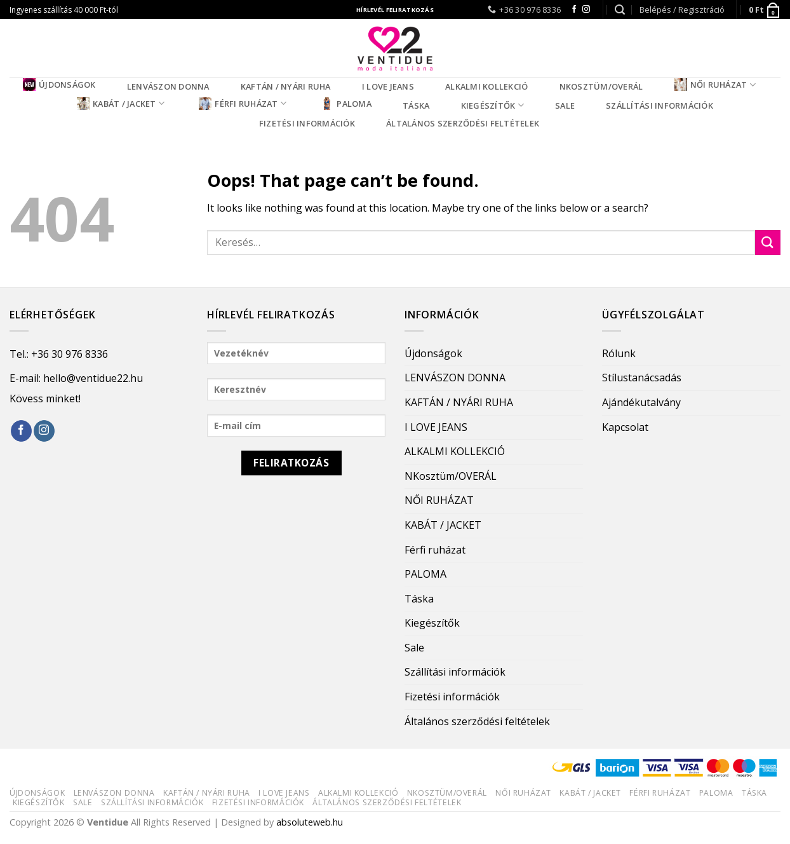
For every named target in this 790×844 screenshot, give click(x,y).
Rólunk (619, 353)
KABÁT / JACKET (120, 103)
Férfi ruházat (242, 103)
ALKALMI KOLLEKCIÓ (486, 86)
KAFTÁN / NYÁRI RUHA (286, 86)
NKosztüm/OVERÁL (601, 86)
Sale (565, 105)
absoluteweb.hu (309, 822)
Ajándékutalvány (641, 402)
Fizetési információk (307, 123)
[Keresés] (620, 10)
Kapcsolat (625, 427)
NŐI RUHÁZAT (715, 84)
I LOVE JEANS (388, 86)
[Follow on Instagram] (586, 9)
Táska (416, 105)
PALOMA (346, 103)
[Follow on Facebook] (574, 9)
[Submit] (767, 242)
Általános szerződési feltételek (462, 123)
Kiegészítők (492, 105)
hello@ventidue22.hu (93, 378)
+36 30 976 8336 (69, 354)
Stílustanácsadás (641, 378)
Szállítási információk (659, 105)
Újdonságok (59, 84)
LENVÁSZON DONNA (168, 86)
